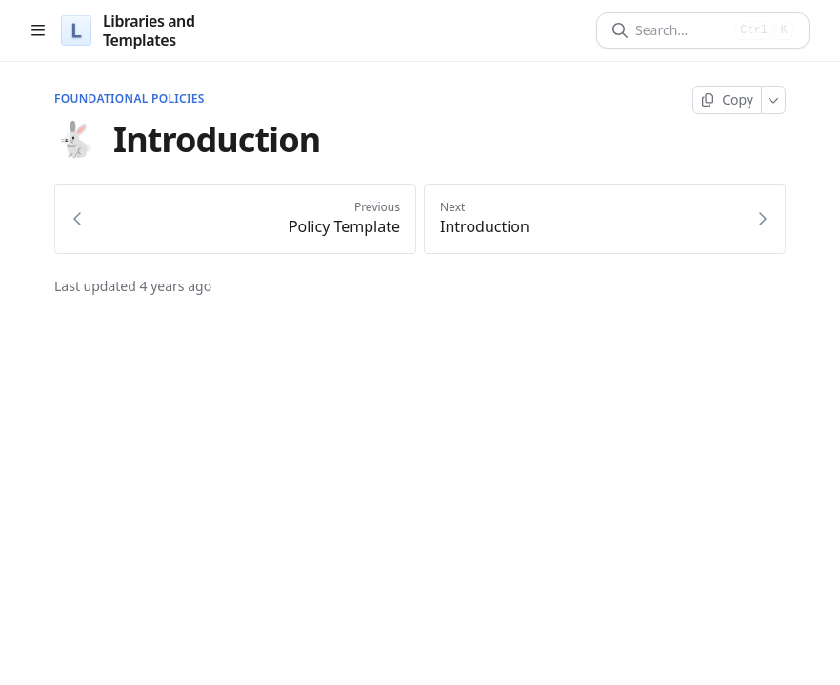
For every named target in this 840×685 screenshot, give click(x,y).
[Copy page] (727, 100)
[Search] (681, 30)
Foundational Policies (129, 99)
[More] (774, 100)
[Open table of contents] (38, 30)
